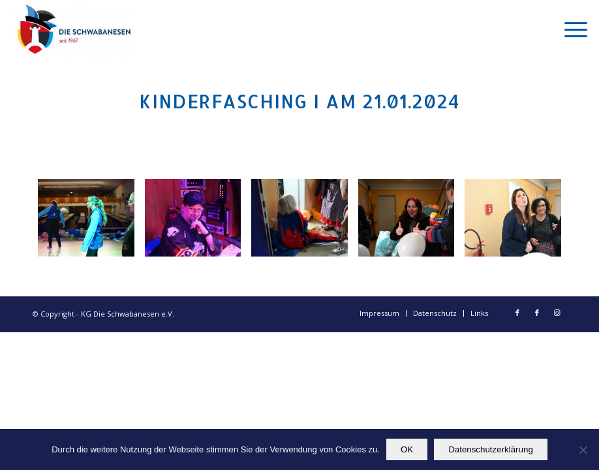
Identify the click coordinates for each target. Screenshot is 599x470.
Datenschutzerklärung (490, 449)
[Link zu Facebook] (517, 312)
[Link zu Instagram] (556, 312)
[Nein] (582, 449)
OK (407, 449)
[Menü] (569, 29)
